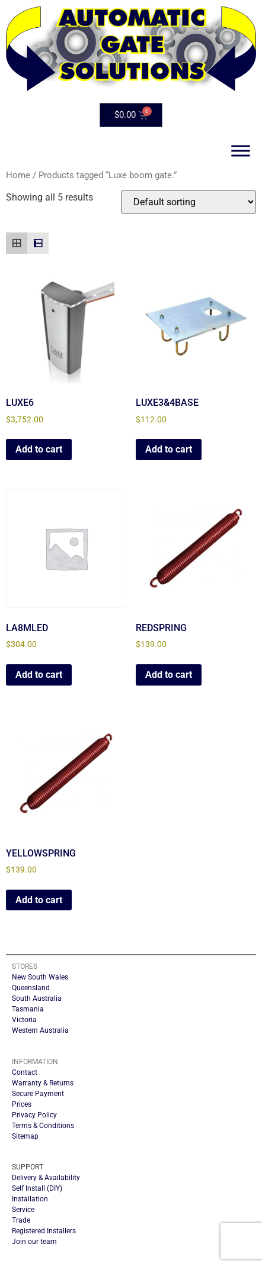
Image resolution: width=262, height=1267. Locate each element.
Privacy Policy (34, 1115)
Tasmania (28, 1009)
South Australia (37, 998)
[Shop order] (188, 202)
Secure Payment (38, 1094)
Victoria (24, 1020)
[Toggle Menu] (240, 151)
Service (23, 1209)
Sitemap (25, 1136)
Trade (21, 1220)
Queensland (31, 988)
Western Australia (40, 1030)
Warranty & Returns (43, 1083)
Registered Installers (44, 1231)
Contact (24, 1072)
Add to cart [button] (38, 449)
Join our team (34, 1241)
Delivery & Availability (46, 1178)
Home (18, 175)
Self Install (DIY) (37, 1188)
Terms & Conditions (43, 1125)
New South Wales (40, 977)
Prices (21, 1104)
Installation (30, 1199)
